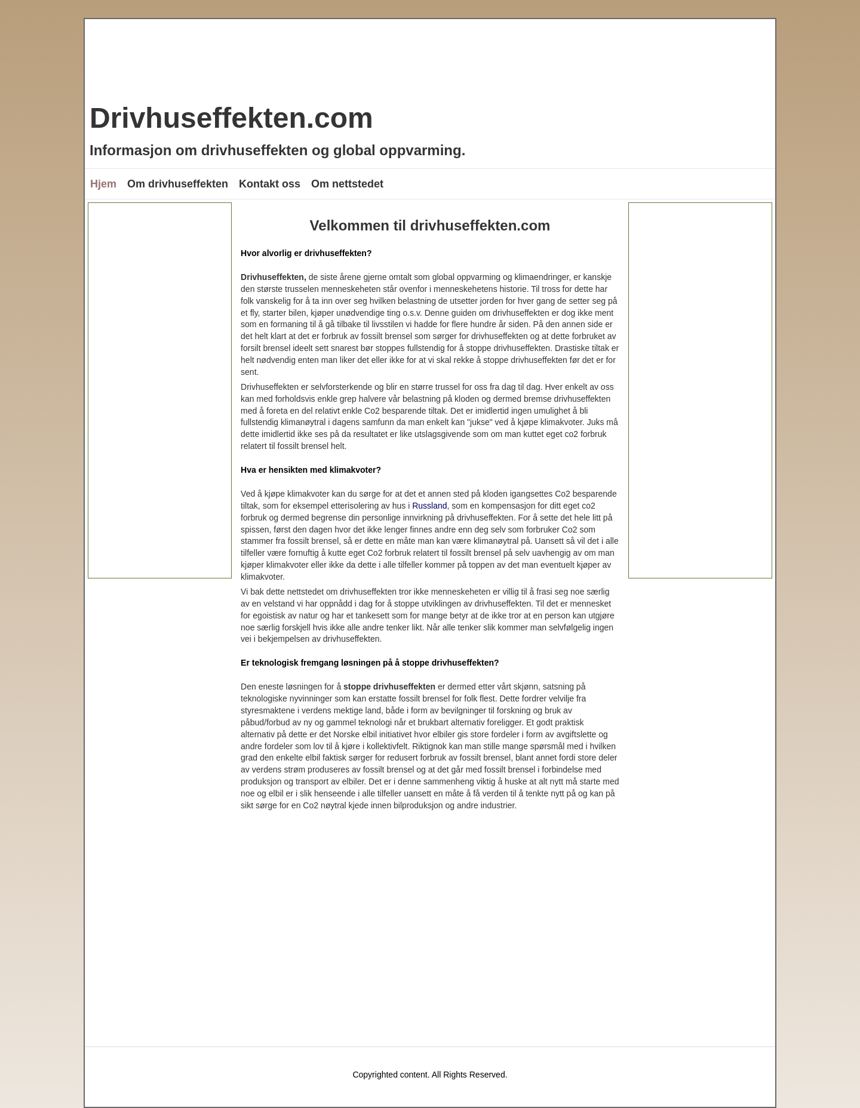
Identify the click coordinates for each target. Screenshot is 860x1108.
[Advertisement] (160, 390)
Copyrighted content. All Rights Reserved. (429, 1074)
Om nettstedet (347, 184)
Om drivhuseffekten (177, 184)
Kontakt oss (269, 184)
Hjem (103, 184)
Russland (429, 505)
